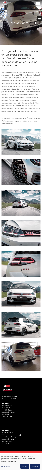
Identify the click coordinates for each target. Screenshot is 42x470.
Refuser (24, 466)
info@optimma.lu (8, 439)
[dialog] (21, 462)
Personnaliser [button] (5, 466)
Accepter (35, 466)
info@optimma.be (8, 412)
